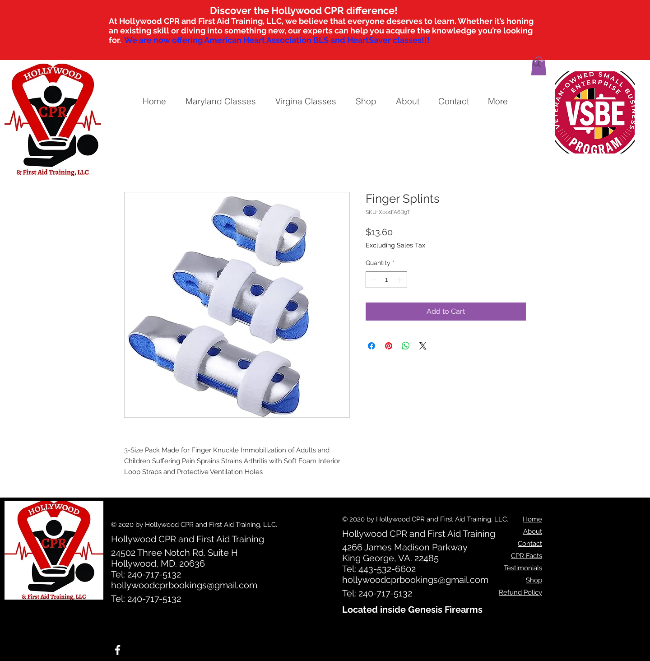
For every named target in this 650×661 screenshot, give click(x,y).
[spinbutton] (386, 280)
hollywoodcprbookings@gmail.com (184, 585)
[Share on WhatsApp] (405, 345)
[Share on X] (423, 345)
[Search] (536, 63)
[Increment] (400, 280)
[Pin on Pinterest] (388, 345)
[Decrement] (372, 280)
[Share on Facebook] (371, 345)
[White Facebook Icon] (117, 649)
